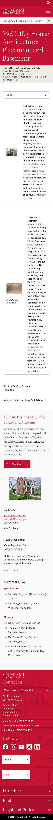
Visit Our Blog (11, 528)
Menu (10, 95)
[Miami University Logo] (13, 11)
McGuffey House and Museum (22, 21)
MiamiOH (7, 68)
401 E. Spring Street (15, 515)
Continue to (23, 400)
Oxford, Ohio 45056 (15, 519)
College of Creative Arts (28, 68)
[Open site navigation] (48, 11)
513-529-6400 (24, 730)
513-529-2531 (31, 725)
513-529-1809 (26, 721)
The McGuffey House (13, 74)
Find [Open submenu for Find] (7, 800)
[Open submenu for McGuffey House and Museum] (49, 20)
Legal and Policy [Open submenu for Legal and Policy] (18, 809)
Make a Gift (10, 570)
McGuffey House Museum (16, 71)
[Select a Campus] (26, 690)
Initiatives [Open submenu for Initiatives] (12, 790)
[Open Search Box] (48, 3)
